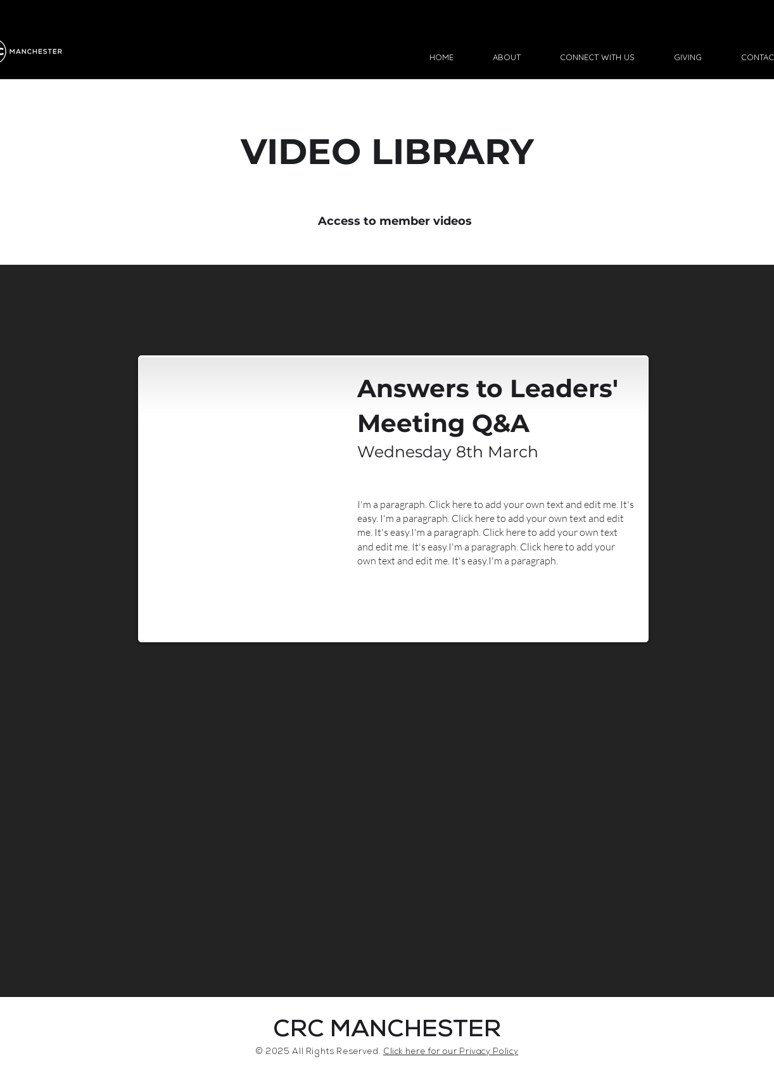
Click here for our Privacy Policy (450, 1052)
